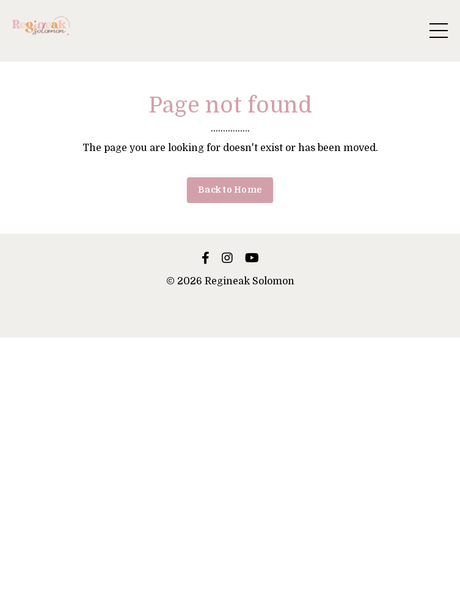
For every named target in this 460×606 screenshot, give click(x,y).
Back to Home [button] (230, 189)
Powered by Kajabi (230, 309)
